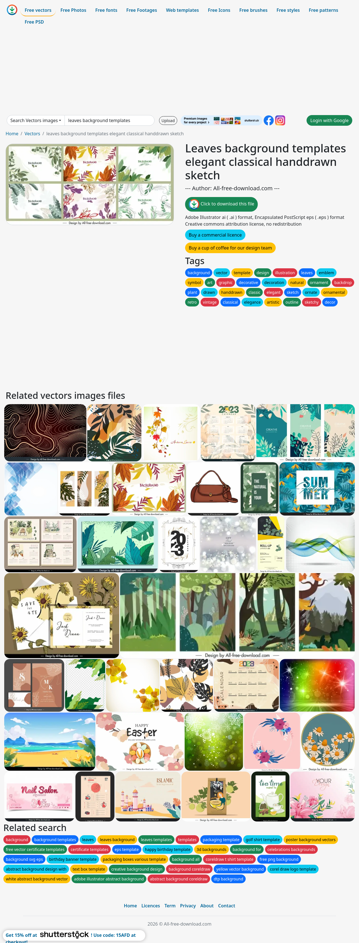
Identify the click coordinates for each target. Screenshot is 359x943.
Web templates (182, 10)
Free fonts (106, 10)
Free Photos (73, 10)
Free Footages (141, 10)
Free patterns (323, 10)
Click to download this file (221, 204)
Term (170, 906)
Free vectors (38, 10)
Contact (226, 906)
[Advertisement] (179, 71)
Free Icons (219, 10)
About (206, 906)
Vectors (32, 134)
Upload (168, 120)
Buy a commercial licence (215, 235)
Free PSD (34, 22)
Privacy (188, 906)
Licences (150, 906)
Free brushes (253, 10)
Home (12, 134)
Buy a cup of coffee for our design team (230, 248)
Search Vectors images (34, 120)
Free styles (288, 10)
